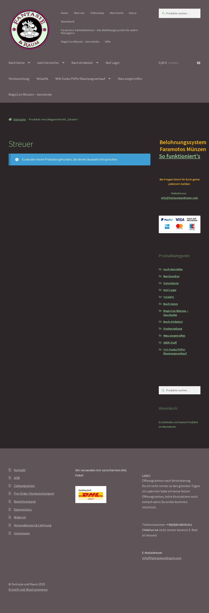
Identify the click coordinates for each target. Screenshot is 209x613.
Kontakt (20, 470)
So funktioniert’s (179, 159)
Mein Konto (116, 13)
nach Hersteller (48, 63)
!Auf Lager (113, 63)
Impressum (22, 533)
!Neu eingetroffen (130, 79)
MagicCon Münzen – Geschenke (80, 41)
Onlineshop (97, 13)
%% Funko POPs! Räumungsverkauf (80, 79)
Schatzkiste (171, 283)
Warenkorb (67, 21)
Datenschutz (23, 509)
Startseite (19, 119)
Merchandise (171, 276)
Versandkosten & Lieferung (32, 525)
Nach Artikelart (82, 63)
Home (64, 13)
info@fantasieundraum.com (179, 198)
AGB (17, 478)
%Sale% (42, 79)
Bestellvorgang (25, 501)
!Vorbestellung (19, 79)
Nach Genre (17, 63)
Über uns (79, 13)
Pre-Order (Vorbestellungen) (34, 493)
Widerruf (20, 517)
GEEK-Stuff (170, 342)
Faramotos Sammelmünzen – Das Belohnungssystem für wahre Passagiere (99, 31)
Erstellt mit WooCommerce (28, 589)
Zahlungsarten (24, 486)
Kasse (133, 13)
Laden (146, 475)
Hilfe (108, 41)
